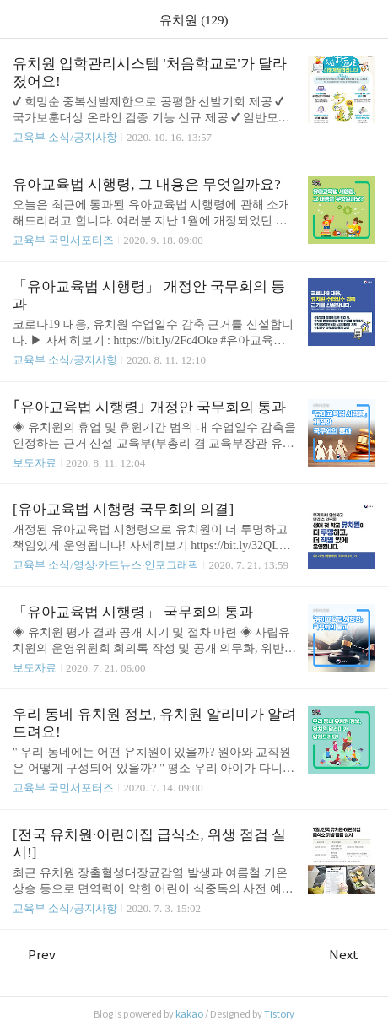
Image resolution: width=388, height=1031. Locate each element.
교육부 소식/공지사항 (65, 137)
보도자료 (35, 462)
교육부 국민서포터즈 (63, 240)
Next (352, 955)
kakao (189, 1014)
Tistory (279, 1014)
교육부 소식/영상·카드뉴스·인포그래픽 (106, 565)
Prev (34, 955)
